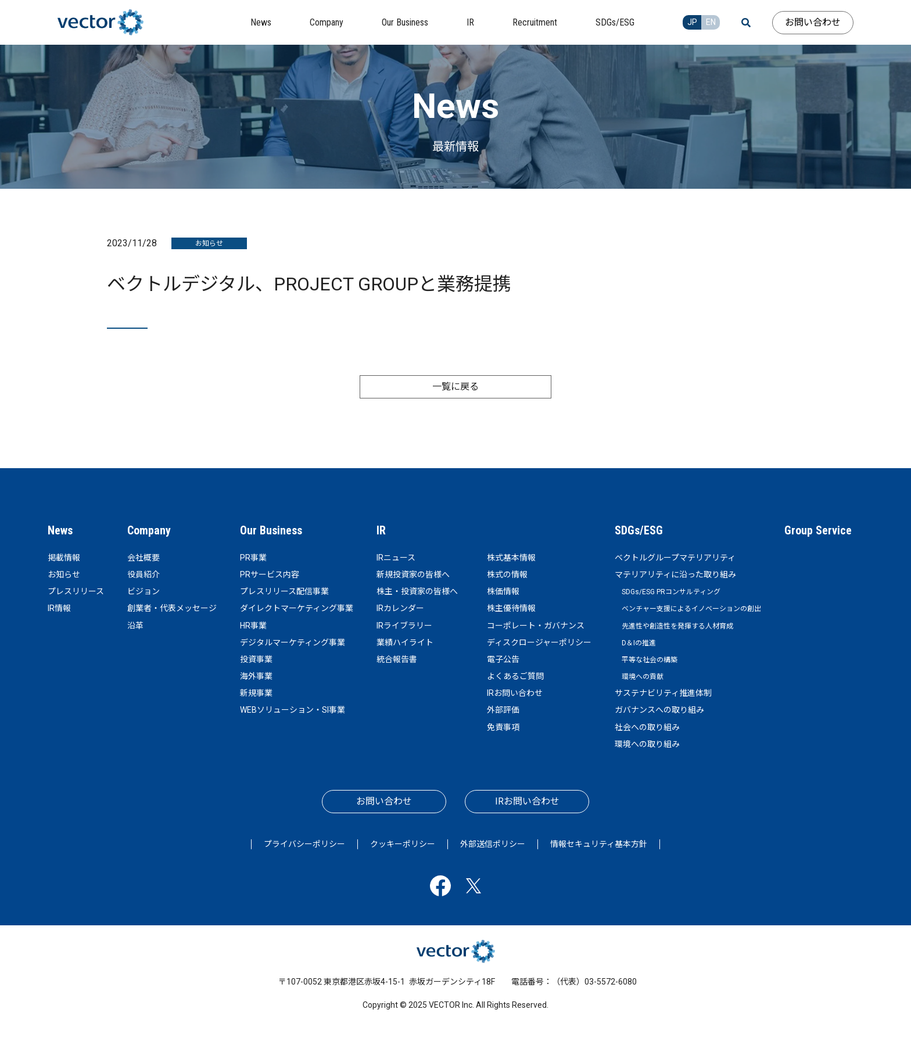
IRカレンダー (400, 608)
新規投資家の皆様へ (413, 574)
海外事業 (256, 676)
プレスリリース (76, 591)
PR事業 (253, 557)
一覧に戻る (455, 386)
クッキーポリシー (402, 844)
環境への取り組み (647, 744)
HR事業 (253, 625)
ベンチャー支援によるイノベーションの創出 (691, 609)
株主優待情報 (511, 608)
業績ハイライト (404, 642)
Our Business (271, 530)
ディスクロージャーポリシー (539, 642)
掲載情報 (64, 557)
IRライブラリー (404, 625)
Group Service (818, 530)
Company (149, 530)
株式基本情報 (511, 557)
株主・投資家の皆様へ (417, 591)
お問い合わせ (813, 22)
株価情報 (503, 591)
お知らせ (64, 574)
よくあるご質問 (515, 676)
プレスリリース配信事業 (284, 591)
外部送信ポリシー (492, 844)
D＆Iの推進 (639, 643)
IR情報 (59, 608)
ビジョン (143, 591)
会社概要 (143, 557)
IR (381, 530)
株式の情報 (507, 574)
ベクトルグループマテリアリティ (675, 557)
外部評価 (503, 709)
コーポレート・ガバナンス (535, 625)
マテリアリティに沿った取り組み (675, 574)
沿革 (135, 625)
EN (711, 22)
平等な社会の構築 (649, 660)
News (60, 530)
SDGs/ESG (639, 530)
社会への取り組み (647, 727)
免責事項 (503, 727)
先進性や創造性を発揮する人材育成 (677, 626)
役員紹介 (143, 574)
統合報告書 (396, 659)
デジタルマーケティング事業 (292, 642)
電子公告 (503, 659)
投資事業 (256, 659)
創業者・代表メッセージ (172, 608)
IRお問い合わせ (515, 693)
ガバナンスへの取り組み (659, 709)
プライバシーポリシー (304, 844)
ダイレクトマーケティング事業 (296, 608)
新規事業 (256, 693)
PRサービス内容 (269, 574)
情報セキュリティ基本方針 (598, 844)
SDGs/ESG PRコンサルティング (671, 592)
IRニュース (395, 557)
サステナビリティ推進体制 (663, 693)
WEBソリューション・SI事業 (292, 709)
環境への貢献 (642, 677)
